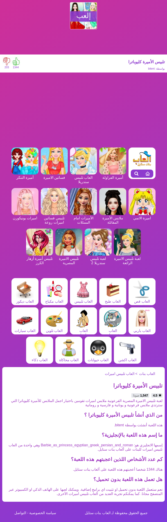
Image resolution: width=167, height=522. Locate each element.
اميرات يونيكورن (24, 216)
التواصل (20, 513)
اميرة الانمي (142, 216)
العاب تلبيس (83, 299)
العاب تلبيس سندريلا (83, 177)
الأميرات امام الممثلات (83, 218)
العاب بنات (147, 374)
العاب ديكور (25, 299)
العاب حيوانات (98, 358)
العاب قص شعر (142, 301)
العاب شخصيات (113, 331)
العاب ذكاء (40, 358)
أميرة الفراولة (112, 175)
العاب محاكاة (69, 358)
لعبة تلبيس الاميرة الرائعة (127, 258)
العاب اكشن (127, 358)
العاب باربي (142, 329)
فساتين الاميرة (54, 175)
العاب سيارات (25, 329)
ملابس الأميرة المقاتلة (112, 218)
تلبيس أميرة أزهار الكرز (39, 258)
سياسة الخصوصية (42, 513)
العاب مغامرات (83, 331)
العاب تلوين (54, 329)
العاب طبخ (113, 299)
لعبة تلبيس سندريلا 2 (98, 258)
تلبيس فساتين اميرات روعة (54, 218)
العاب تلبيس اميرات (119, 374)
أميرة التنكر (24, 175)
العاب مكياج (54, 299)
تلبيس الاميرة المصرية (68, 258)
